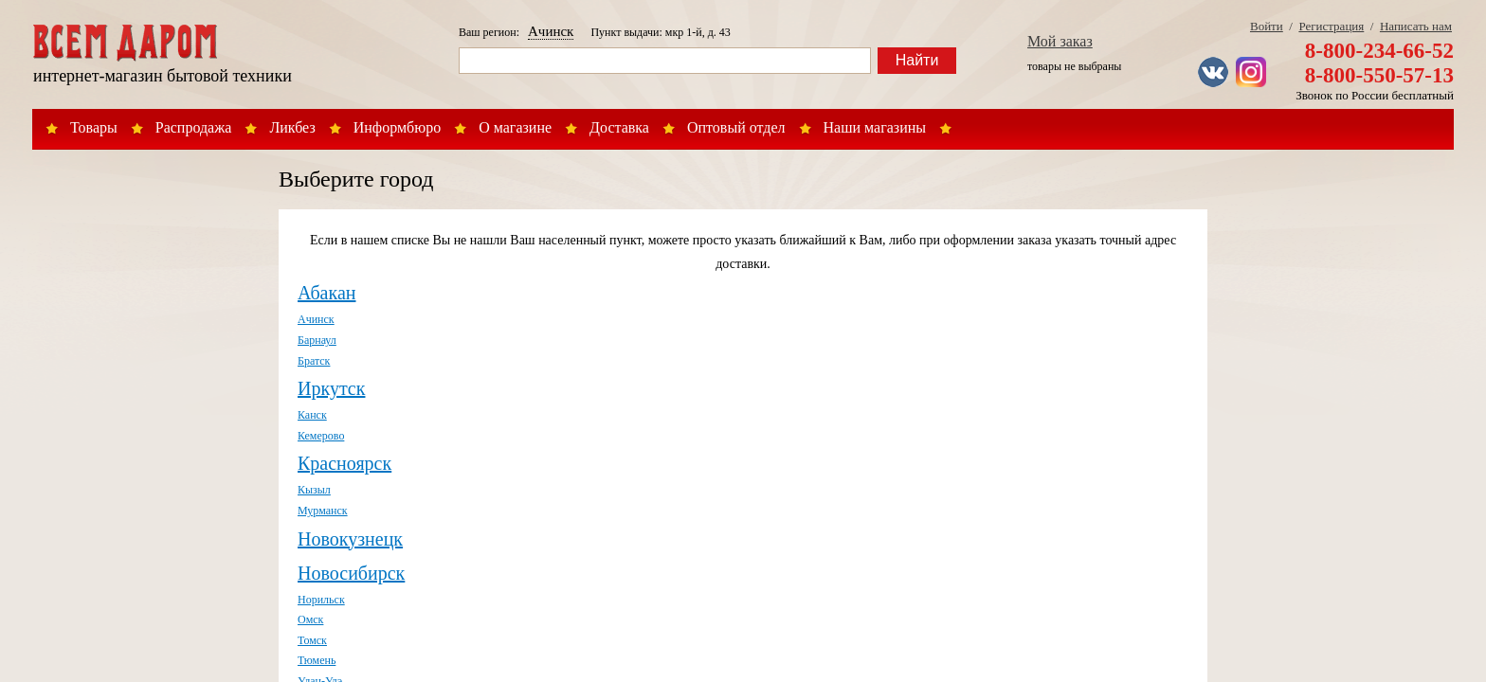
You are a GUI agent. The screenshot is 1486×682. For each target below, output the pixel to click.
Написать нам (1416, 26)
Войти (1266, 26)
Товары (94, 127)
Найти (917, 60)
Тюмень (316, 660)
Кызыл (314, 489)
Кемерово (321, 435)
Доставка (619, 127)
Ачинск (550, 31)
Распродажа (193, 127)
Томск (312, 640)
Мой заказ (1060, 41)
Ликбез (292, 127)
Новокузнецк (350, 539)
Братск (314, 361)
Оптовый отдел (736, 127)
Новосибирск (351, 573)
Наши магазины (875, 127)
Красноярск (344, 463)
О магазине (515, 127)
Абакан (326, 292)
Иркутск (331, 388)
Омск (310, 619)
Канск (312, 415)
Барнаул (317, 340)
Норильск (321, 599)
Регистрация (1331, 26)
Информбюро (397, 127)
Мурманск (323, 510)
